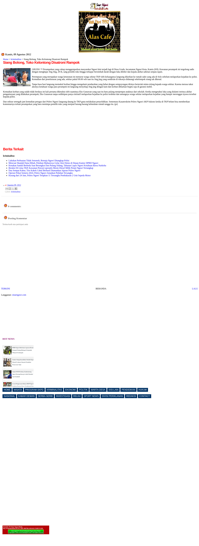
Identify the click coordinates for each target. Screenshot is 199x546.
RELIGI (76, 396)
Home (5, 59)
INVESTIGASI (63, 396)
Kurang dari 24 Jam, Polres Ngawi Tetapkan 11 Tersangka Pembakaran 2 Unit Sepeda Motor (50, 175)
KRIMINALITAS (54, 390)
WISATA (18, 390)
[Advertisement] (26, 127)
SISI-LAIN (113, 390)
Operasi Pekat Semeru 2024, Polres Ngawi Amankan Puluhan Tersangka (41, 173)
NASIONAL (9, 396)
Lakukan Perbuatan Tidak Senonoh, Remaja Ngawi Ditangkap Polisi (39, 160)
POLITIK (83, 390)
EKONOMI (70, 390)
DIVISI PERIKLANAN (112, 396)
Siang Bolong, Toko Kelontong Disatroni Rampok (41, 62)
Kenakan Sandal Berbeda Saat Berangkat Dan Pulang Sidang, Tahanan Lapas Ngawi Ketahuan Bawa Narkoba (57, 165)
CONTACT (144, 396)
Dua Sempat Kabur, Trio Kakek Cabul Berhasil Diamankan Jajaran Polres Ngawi (44, 170)
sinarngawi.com (19, 295)
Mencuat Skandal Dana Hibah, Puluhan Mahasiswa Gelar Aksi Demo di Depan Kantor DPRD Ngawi (53, 163)
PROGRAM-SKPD (34, 390)
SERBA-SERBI (45, 396)
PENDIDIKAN (128, 390)
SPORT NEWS (91, 396)
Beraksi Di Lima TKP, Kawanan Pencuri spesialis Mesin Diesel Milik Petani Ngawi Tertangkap (51, 168)
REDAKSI (131, 396)
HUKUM (142, 390)
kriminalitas (16, 59)
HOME (7, 390)
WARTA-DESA (98, 390)
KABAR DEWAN (26, 396)
